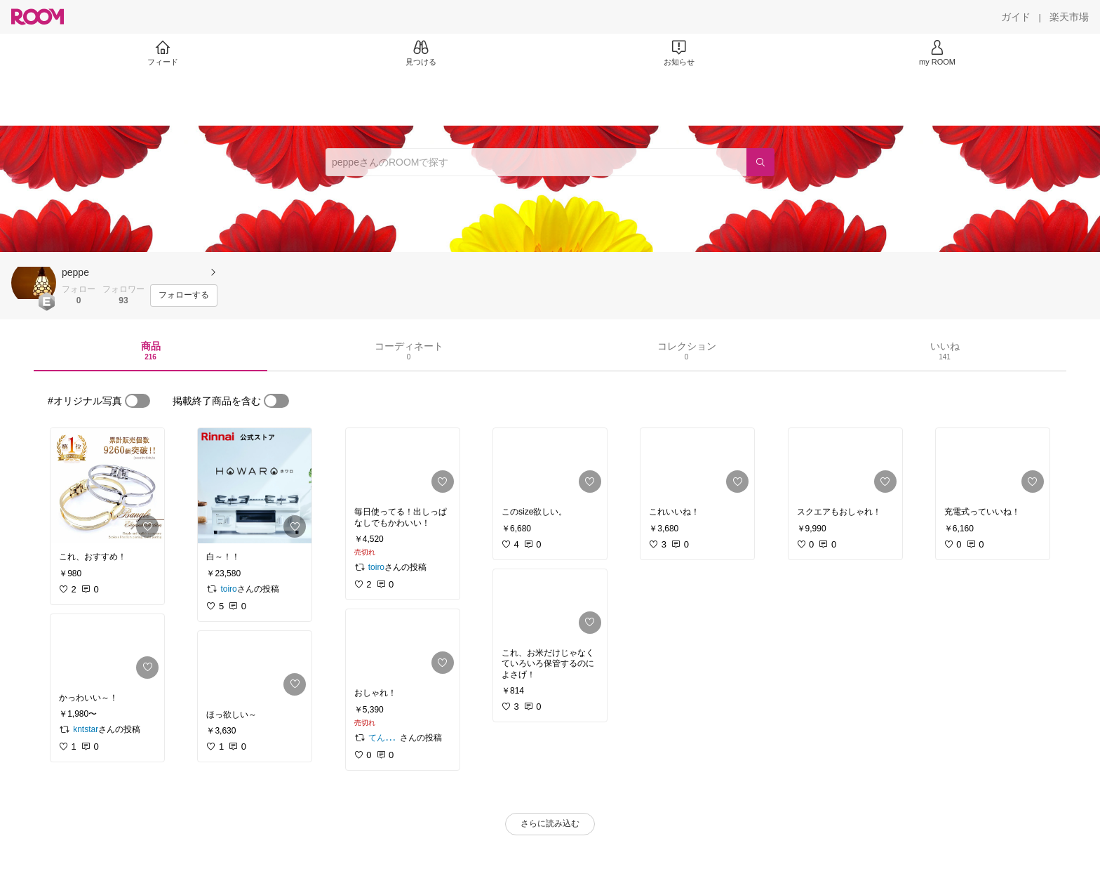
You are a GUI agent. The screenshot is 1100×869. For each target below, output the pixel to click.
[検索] (760, 162)
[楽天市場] (1069, 17)
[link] (107, 485)
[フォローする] (183, 295)
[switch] (137, 401)
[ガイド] (1016, 17)
